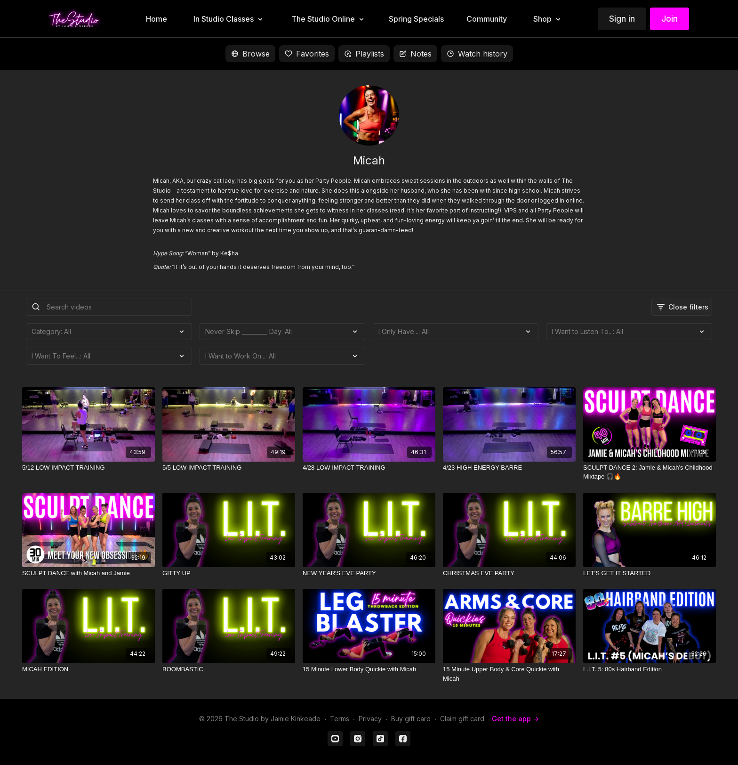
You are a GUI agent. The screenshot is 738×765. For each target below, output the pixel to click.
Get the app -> (515, 719)
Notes (415, 53)
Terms (339, 719)
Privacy (370, 719)
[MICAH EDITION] (88, 669)
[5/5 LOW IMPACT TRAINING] (228, 467)
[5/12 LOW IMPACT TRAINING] (88, 467)
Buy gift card (411, 719)
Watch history (477, 53)
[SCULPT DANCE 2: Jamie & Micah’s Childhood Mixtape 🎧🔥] (649, 472)
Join (669, 19)
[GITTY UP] (228, 573)
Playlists (364, 53)
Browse (250, 53)
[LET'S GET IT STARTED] (649, 573)
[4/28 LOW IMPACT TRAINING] (369, 467)
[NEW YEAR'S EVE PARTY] (369, 573)
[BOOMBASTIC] (228, 669)
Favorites (307, 53)
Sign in (622, 19)
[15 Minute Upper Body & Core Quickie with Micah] (509, 674)
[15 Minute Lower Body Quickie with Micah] (369, 669)
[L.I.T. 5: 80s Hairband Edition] (649, 669)
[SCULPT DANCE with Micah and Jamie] (88, 573)
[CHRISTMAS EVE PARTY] (509, 573)
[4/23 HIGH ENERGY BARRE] (509, 467)
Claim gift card (462, 719)
